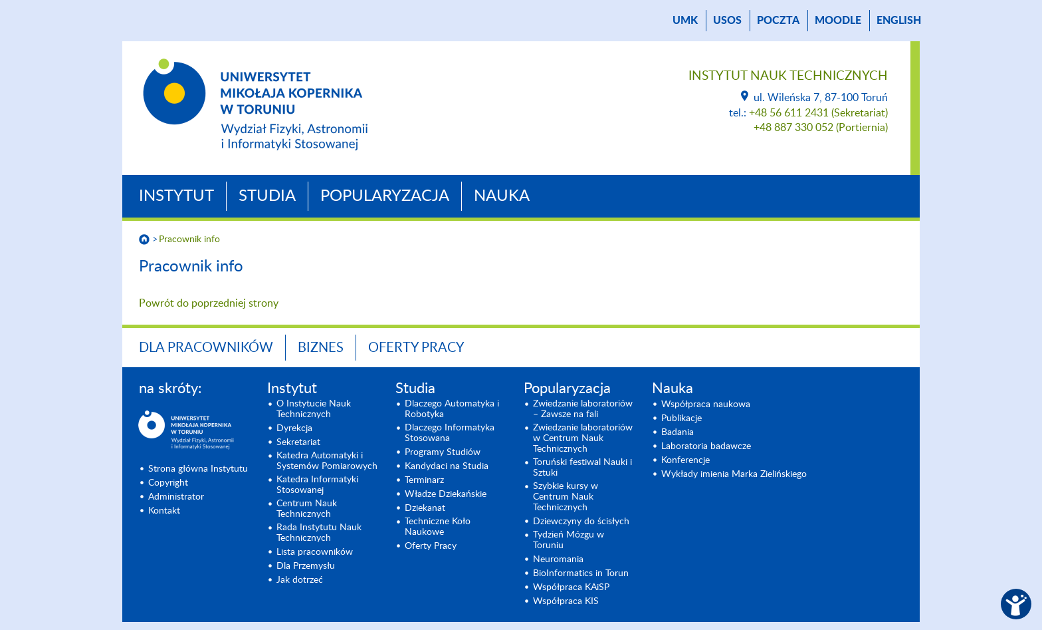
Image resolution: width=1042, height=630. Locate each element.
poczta (778, 20)
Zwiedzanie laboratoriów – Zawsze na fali (583, 409)
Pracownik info (189, 239)
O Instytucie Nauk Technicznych (313, 409)
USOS (727, 20)
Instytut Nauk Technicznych (788, 76)
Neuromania (558, 559)
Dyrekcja (294, 428)
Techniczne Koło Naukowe (437, 527)
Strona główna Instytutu (198, 469)
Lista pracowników (314, 552)
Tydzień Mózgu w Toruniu (568, 540)
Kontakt (164, 511)
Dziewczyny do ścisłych (581, 521)
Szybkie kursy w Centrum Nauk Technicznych (565, 497)
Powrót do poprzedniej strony (208, 303)
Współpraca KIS (566, 601)
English (899, 20)
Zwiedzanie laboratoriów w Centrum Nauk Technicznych (583, 438)
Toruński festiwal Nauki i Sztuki (582, 468)
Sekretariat (298, 442)
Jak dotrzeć (299, 580)
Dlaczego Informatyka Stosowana (449, 433)
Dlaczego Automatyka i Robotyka (452, 409)
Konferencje (685, 460)
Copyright (168, 483)
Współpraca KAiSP (571, 587)
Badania (677, 432)
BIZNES (321, 348)
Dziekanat (425, 508)
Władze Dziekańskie (445, 494)
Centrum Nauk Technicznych (306, 509)
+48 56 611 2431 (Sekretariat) (818, 113)
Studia (267, 196)
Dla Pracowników (206, 348)
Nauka (502, 196)
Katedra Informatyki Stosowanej (317, 485)
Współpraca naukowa (705, 404)
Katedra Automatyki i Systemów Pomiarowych (326, 461)
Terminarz (424, 480)
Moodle (838, 20)
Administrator (176, 497)
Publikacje (681, 418)
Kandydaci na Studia (446, 466)
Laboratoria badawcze (706, 446)
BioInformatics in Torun (581, 573)
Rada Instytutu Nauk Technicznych (319, 533)
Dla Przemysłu (305, 566)
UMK (685, 20)
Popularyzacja (384, 196)
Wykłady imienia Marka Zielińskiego (734, 474)
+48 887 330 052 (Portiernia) (821, 127)
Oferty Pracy (416, 348)
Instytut (176, 196)
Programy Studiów (442, 452)
